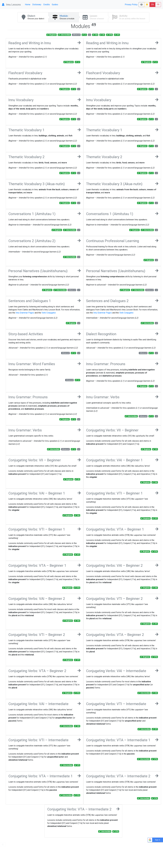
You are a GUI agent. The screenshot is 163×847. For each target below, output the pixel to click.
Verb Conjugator (49, 313)
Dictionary (36, 4)
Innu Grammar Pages (25, 313)
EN (152, 4)
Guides (55, 4)
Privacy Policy (131, 4)
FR (158, 4)
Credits (46, 4)
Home (27, 4)
